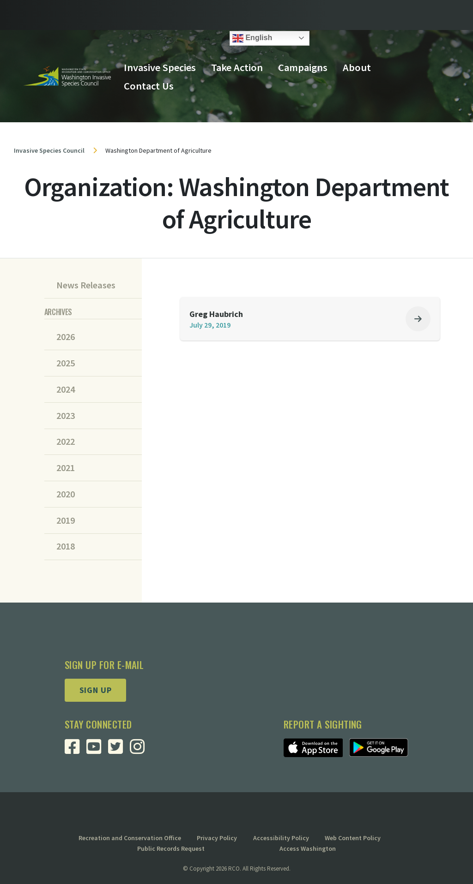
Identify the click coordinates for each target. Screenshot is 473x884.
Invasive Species (160, 67)
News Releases (85, 285)
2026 (65, 337)
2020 (65, 494)
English (252, 38)
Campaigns (302, 67)
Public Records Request (171, 848)
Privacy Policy (217, 838)
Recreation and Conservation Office (130, 838)
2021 (65, 468)
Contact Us (149, 85)
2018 (65, 546)
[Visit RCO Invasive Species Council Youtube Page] (97, 750)
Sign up (95, 690)
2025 (65, 363)
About (357, 67)
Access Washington (307, 848)
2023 (65, 416)
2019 (65, 520)
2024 (65, 389)
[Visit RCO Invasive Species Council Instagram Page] (141, 750)
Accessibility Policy (281, 838)
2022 (65, 442)
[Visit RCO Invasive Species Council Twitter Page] (119, 750)
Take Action (237, 67)
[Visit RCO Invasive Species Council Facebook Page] (75, 750)
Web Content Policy (353, 838)
